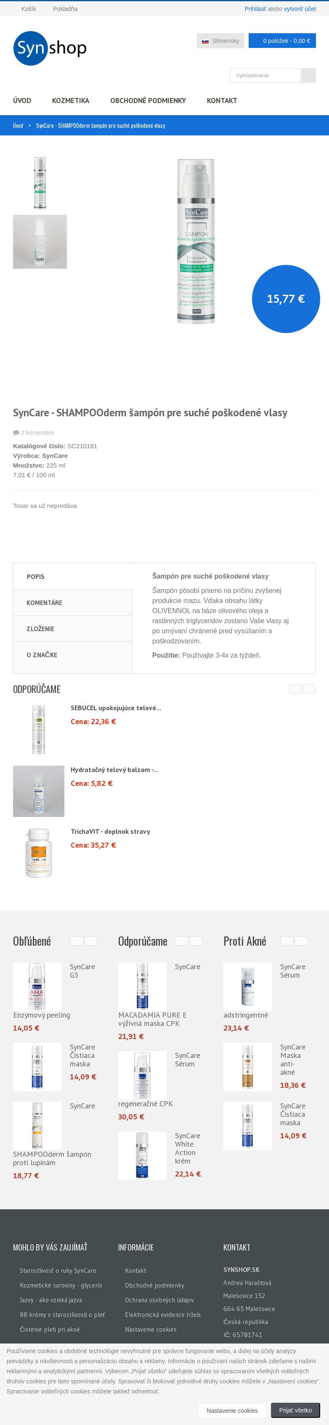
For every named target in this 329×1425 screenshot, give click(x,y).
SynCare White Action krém (187, 1148)
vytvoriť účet (300, 8)
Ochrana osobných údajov (159, 1300)
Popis (36, 576)
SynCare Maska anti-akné (292, 1059)
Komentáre (44, 602)
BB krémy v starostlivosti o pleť (62, 1315)
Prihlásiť (255, 8)
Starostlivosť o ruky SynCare (58, 1270)
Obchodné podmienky (148, 100)
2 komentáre (37, 432)
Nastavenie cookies (151, 1329)
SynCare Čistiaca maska (82, 1055)
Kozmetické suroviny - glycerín (61, 1285)
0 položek (280, 40)
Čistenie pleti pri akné (50, 1329)
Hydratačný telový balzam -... (114, 769)
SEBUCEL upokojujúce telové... (116, 707)
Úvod (22, 100)
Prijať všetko (295, 1410)
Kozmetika (70, 100)
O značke (42, 654)
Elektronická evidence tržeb (163, 1315)
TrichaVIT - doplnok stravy (110, 831)
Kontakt (222, 100)
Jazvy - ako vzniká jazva (51, 1300)
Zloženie (40, 628)
